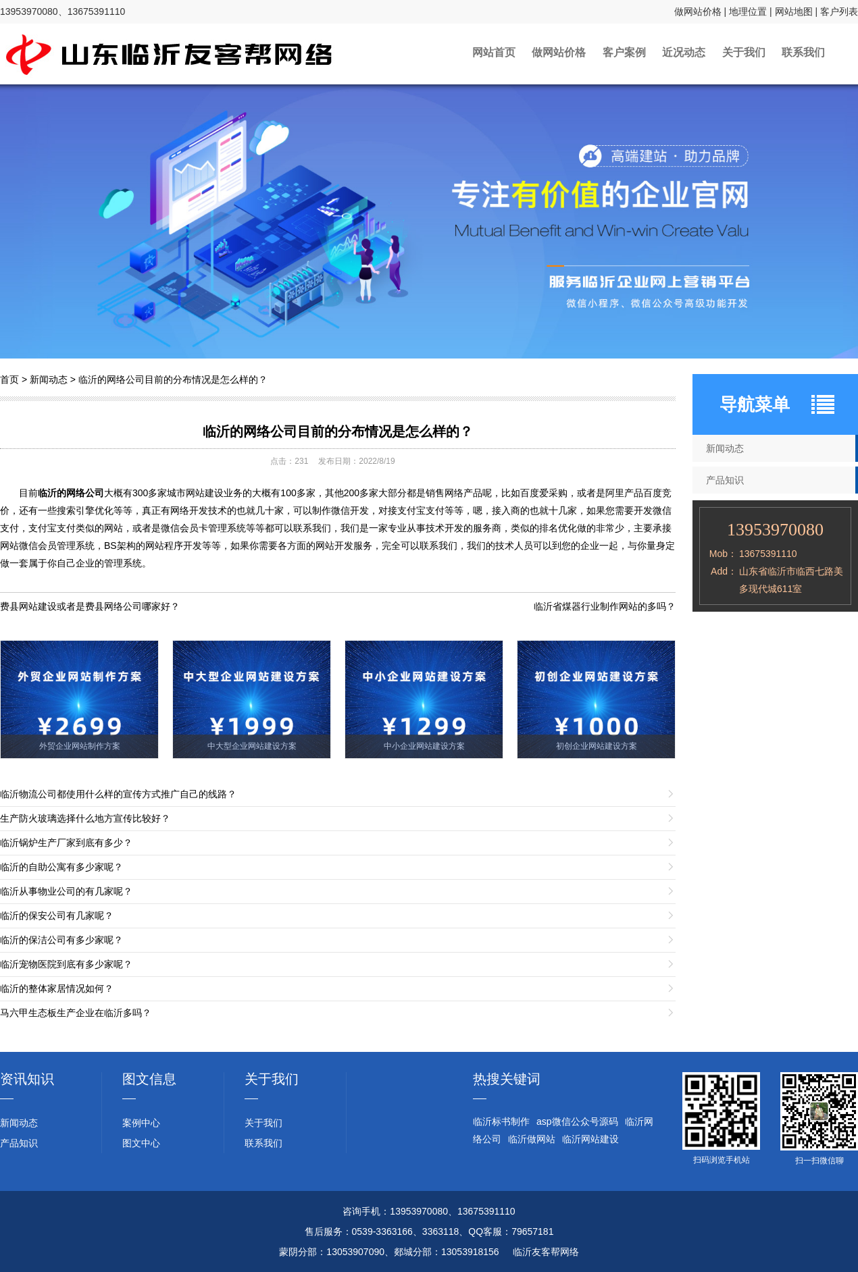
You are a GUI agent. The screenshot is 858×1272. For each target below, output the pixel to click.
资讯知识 (27, 1078)
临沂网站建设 (590, 1139)
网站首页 (474, 53)
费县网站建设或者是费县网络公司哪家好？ (90, 606)
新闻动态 (49, 379)
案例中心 (141, 1122)
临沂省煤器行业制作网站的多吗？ (605, 606)
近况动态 (687, 53)
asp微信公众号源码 (577, 1121)
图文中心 (141, 1143)
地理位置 (748, 11)
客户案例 (620, 53)
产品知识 (19, 1143)
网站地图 (794, 11)
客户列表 (839, 11)
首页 (9, 379)
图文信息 (149, 1078)
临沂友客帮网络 (546, 1251)
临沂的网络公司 (71, 492)
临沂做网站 (531, 1139)
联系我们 (822, 53)
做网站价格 (698, 11)
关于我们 (755, 53)
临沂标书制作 (501, 1121)
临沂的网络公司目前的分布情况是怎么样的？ (173, 379)
